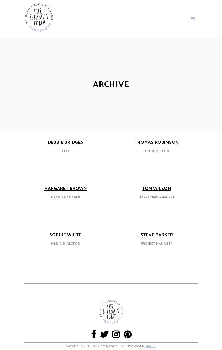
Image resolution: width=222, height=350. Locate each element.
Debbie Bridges (65, 142)
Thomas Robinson (156, 142)
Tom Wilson (156, 189)
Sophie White (65, 235)
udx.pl (151, 346)
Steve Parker (156, 235)
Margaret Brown (65, 189)
